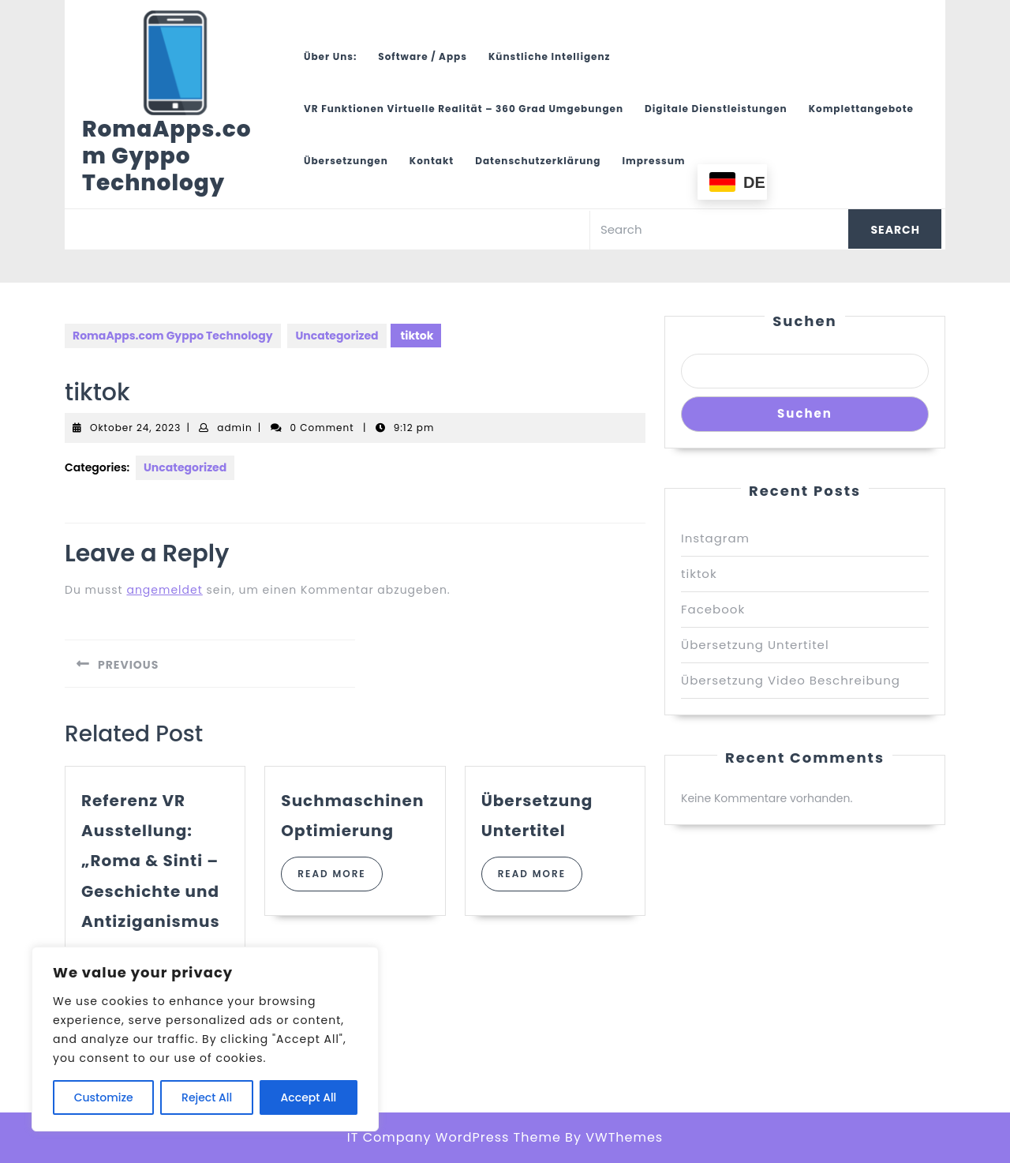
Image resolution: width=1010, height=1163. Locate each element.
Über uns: (330, 56)
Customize (103, 1097)
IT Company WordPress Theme (454, 1137)
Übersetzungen (346, 160)
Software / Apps (422, 56)
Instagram (715, 538)
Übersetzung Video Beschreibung (790, 680)
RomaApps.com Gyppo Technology (167, 156)
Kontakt (432, 160)
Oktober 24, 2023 (135, 427)
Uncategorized (336, 335)
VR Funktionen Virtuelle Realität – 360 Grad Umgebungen (463, 108)
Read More (339, 878)
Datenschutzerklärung (537, 160)
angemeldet (164, 590)
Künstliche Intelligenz (549, 56)
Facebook (713, 609)
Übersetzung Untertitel (755, 644)
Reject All (206, 1097)
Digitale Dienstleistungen (716, 108)
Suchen (804, 321)
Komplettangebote (861, 108)
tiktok (699, 573)
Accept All (309, 1097)
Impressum (653, 160)
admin (234, 427)
